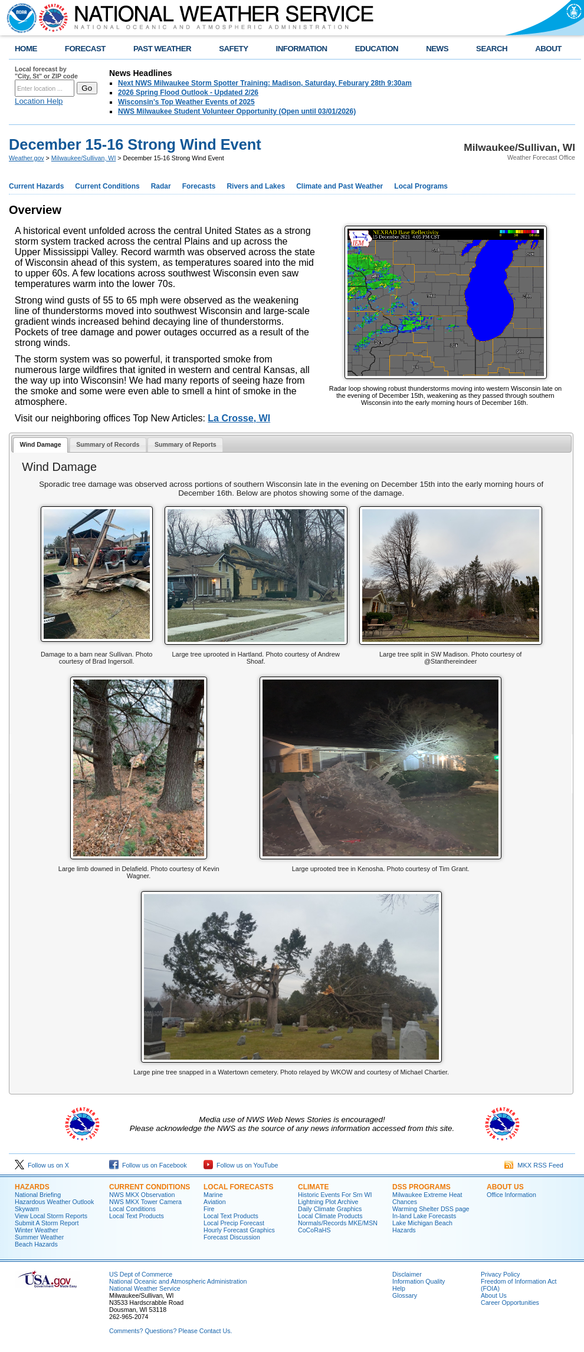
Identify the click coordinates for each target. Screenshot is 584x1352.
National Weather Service (145, 1288)
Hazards (32, 1187)
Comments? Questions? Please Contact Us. (170, 1330)
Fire (209, 1208)
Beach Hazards (36, 1244)
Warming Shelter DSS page (431, 1208)
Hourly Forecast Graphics (239, 1230)
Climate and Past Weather (339, 186)
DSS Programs (421, 1187)
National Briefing (38, 1194)
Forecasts (199, 186)
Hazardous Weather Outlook (54, 1201)
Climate (313, 1187)
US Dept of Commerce (140, 1274)
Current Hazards (36, 186)
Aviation (215, 1201)
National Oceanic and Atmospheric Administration (178, 1281)
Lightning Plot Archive (328, 1201)
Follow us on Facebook (148, 1165)
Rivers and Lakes (256, 186)
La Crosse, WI (239, 418)
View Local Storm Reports (51, 1215)
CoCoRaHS (314, 1230)
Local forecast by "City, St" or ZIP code (46, 72)
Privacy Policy (500, 1274)
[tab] (40, 445)
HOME (26, 48)
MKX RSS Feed (533, 1165)
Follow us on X (42, 1165)
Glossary (404, 1295)
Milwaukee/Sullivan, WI (83, 157)
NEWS (437, 48)
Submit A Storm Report (46, 1222)
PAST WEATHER (162, 48)
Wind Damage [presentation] (40, 444)
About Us (505, 1187)
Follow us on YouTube (241, 1165)
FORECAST (85, 48)
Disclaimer (407, 1274)
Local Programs (421, 186)
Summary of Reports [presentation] (185, 444)
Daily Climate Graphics (330, 1208)
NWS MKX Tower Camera (145, 1201)
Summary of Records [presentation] (107, 444)
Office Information (511, 1194)
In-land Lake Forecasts (424, 1215)
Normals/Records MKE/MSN (338, 1222)
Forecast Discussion (232, 1237)
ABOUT (548, 48)
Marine (213, 1194)
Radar (161, 186)
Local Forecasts (238, 1187)
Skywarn (27, 1208)
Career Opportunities (510, 1302)
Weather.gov (26, 157)
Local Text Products (136, 1215)
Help (398, 1288)
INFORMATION (301, 48)
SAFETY (233, 48)
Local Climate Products (330, 1215)
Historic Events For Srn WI (335, 1194)
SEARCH (491, 48)
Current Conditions (107, 186)
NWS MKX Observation (142, 1194)
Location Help (39, 101)
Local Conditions (132, 1208)
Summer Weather (39, 1237)
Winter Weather (36, 1230)
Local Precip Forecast (234, 1222)
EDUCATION (376, 48)
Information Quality (418, 1281)
